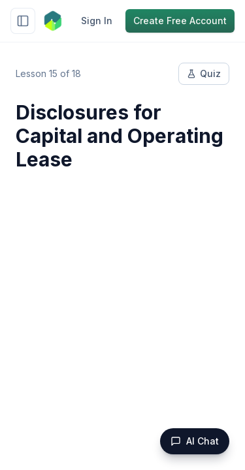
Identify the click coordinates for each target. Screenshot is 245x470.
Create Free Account (180, 20)
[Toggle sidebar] (22, 21)
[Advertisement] (122, 314)
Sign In (96, 20)
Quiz (204, 73)
